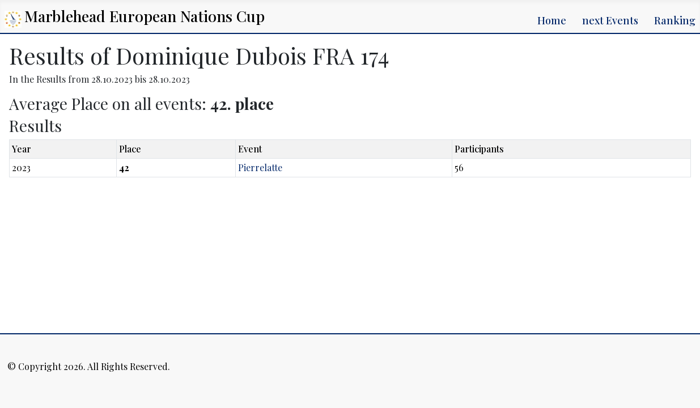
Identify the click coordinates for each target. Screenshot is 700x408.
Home (551, 20)
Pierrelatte (260, 167)
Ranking (674, 20)
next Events (610, 20)
